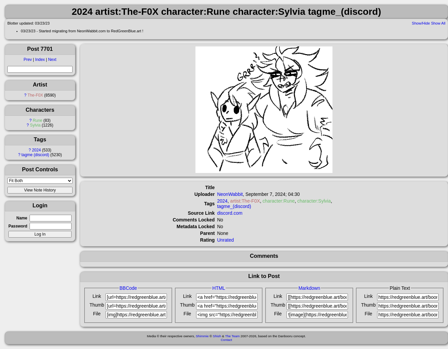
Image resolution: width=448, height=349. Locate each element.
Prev (28, 59)
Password (17, 226)
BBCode (128, 288)
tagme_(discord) (234, 206)
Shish (217, 336)
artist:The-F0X (245, 201)
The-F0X (35, 95)
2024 (36, 150)
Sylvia (35, 125)
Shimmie (202, 336)
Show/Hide (421, 23)
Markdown (309, 288)
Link (96, 296)
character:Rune (279, 201)
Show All (438, 23)
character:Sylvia (314, 201)
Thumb (97, 305)
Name (21, 218)
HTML (218, 288)
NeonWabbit (230, 194)
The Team (232, 336)
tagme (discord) (35, 154)
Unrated (225, 240)
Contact (226, 340)
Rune (37, 120)
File (97, 313)
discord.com (229, 213)
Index (40, 59)
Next (52, 59)
